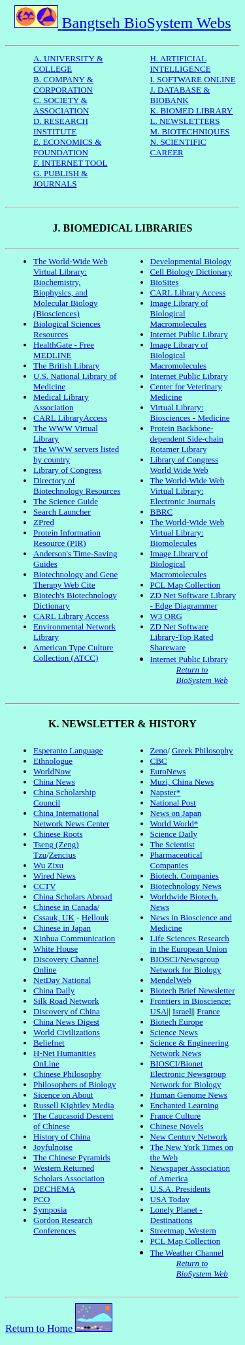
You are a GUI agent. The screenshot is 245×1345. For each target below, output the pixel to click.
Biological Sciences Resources (67, 329)
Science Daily (174, 834)
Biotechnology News (185, 886)
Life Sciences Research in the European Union (189, 943)
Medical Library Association (61, 402)
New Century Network (188, 1136)
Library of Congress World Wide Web (184, 465)
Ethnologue (53, 761)
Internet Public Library (189, 334)
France (208, 1011)
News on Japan (176, 813)
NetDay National (62, 980)
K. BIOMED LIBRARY (191, 110)
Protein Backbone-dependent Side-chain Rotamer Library (186, 438)
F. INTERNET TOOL (70, 163)
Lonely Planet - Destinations (176, 1215)
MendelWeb (170, 980)
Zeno (159, 750)
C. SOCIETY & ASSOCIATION (61, 105)
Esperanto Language (68, 750)
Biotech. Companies (184, 876)
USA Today (170, 1199)
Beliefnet (49, 1043)
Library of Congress (67, 470)
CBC (158, 761)
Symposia (50, 1210)
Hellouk (95, 917)
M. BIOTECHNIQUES (190, 131)
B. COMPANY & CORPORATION (63, 84)
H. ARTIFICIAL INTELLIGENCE (180, 63)
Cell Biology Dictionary (191, 272)
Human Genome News (188, 1095)
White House (55, 949)
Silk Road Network (66, 1001)
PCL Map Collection (185, 585)
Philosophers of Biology (74, 1084)
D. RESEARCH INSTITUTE (60, 126)
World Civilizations (66, 1032)
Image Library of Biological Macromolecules (179, 313)
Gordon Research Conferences (63, 1225)
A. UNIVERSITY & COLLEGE (68, 63)
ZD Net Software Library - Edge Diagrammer (193, 600)
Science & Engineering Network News (189, 1048)
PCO (41, 1199)
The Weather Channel (187, 1253)
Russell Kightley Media (73, 1105)
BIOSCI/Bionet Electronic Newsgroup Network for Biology (188, 1074)
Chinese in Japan (62, 928)
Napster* (165, 792)
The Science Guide (65, 501)
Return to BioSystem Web (202, 675)
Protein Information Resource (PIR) (67, 538)
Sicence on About (63, 1095)
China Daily (53, 990)
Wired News (54, 876)
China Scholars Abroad (72, 896)
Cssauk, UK (53, 917)
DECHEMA (54, 1189)
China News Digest (66, 1022)
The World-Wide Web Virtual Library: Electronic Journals (187, 491)
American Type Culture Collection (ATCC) (73, 652)
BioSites (164, 282)
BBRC (161, 512)
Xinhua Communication (74, 938)
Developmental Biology (191, 261)
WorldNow (52, 771)
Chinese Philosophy (67, 1074)
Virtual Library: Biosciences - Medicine (190, 412)
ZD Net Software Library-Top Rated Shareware (182, 637)
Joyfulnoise (53, 1147)
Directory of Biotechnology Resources (76, 486)
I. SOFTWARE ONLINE (193, 79)
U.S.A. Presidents (180, 1189)
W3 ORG (166, 616)
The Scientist (172, 844)
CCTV (44, 886)
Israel (181, 1011)
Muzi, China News (182, 782)
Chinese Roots (57, 834)
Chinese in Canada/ (66, 907)
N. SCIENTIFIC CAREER (178, 147)
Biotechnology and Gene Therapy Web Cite (75, 579)
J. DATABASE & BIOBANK (180, 95)
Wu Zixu (48, 865)
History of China (61, 1136)
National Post (173, 803)
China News (54, 782)
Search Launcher (62, 512)
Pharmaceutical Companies (176, 860)
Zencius (62, 855)
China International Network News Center (71, 818)
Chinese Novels (177, 1126)
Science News (174, 1032)
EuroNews (168, 771)
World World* (174, 823)
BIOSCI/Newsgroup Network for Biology (185, 964)
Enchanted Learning (184, 1105)
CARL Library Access (71, 616)
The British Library (66, 365)
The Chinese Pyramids (71, 1157)
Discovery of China (66, 1011)
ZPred (43, 522)
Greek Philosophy (202, 750)
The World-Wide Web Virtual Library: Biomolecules (187, 532)
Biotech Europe (176, 1022)
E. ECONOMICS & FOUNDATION (67, 147)
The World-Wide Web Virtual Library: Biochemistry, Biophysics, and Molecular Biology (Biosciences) (70, 287)
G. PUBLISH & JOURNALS (60, 178)
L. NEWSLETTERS (185, 121)
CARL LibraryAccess (70, 418)
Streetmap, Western (183, 1230)
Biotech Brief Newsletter (192, 990)
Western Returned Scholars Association (69, 1173)
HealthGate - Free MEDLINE (63, 350)
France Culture (175, 1116)
